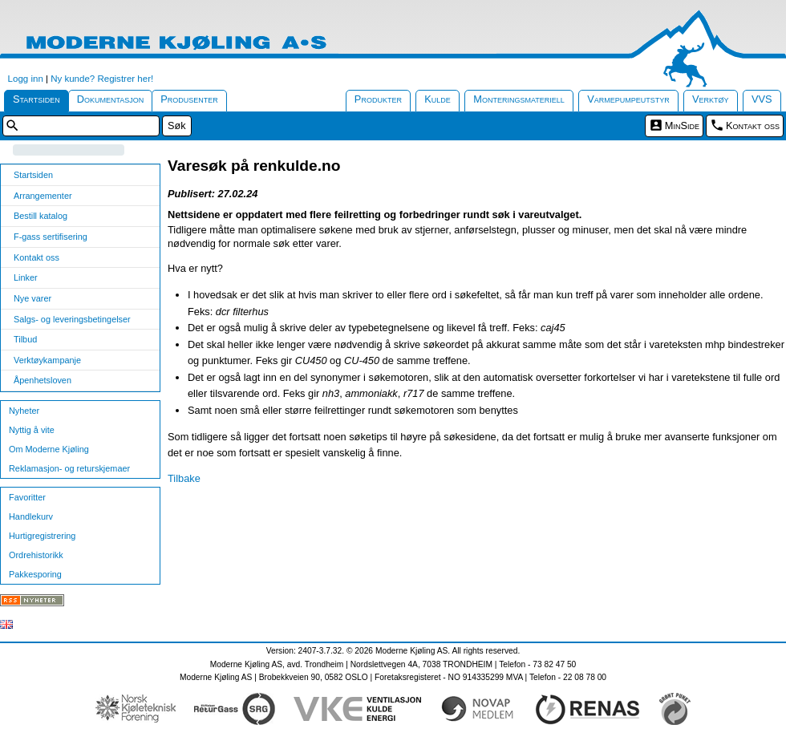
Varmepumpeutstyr (628, 99)
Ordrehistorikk (36, 555)
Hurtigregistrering (42, 536)
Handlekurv (31, 516)
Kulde (437, 99)
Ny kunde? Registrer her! (102, 78)
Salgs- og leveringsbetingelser (72, 319)
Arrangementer (43, 195)
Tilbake (184, 478)
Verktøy (710, 99)
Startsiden (36, 99)
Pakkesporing (35, 574)
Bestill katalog (40, 216)
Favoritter (27, 497)
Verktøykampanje (47, 360)
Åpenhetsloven (42, 380)
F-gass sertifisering (50, 236)
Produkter (378, 99)
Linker (26, 277)
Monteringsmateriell (519, 99)
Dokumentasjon (110, 99)
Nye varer (32, 298)
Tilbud (25, 339)
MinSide (682, 125)
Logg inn (25, 78)
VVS (762, 99)
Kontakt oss (753, 125)
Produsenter (189, 99)
